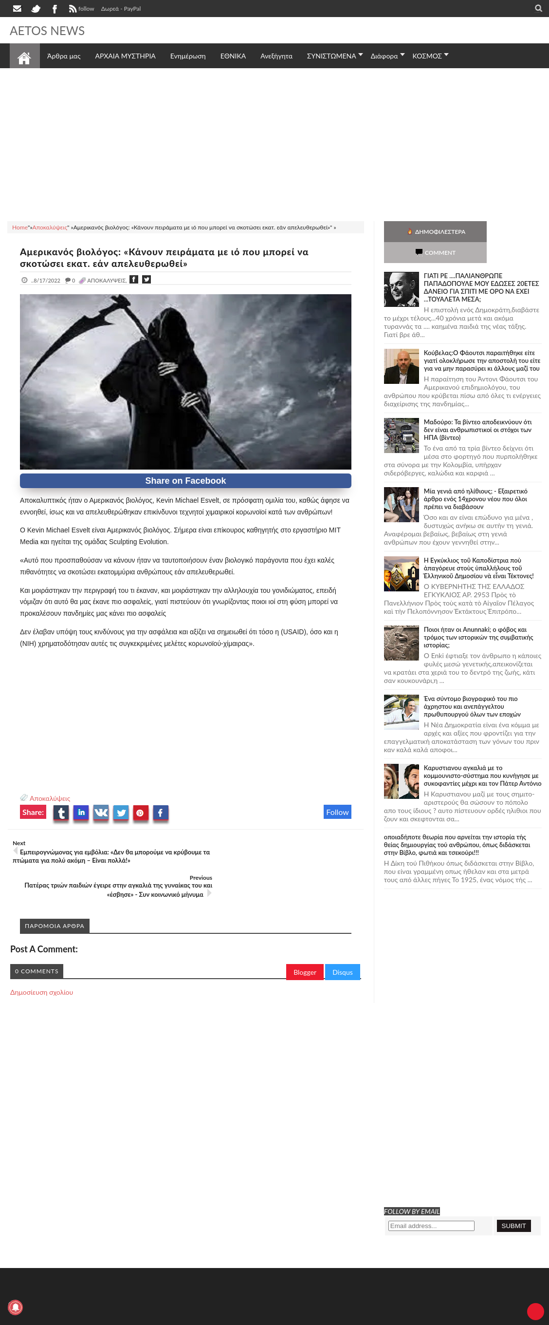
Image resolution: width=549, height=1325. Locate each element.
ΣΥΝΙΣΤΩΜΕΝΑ (331, 56)
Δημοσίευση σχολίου (41, 957)
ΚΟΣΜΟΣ (427, 56)
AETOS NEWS (50, 30)
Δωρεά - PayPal (121, 8)
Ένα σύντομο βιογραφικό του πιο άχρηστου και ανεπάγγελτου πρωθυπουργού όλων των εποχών (472, 685)
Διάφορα (384, 56)
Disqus (342, 937)
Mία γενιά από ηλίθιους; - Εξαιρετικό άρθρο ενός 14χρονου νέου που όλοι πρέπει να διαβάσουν (476, 478)
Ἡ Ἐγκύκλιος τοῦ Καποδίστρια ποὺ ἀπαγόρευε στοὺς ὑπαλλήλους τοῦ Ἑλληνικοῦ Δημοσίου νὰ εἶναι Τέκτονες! (479, 547)
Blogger (304, 937)
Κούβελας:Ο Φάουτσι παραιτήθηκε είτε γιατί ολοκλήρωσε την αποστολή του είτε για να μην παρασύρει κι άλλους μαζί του (482, 339)
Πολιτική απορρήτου (192, 1316)
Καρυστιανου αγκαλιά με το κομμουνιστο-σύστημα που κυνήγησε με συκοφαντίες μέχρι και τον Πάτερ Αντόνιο (483, 754)
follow (80, 10)
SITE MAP (148, 1316)
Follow (337, 811)
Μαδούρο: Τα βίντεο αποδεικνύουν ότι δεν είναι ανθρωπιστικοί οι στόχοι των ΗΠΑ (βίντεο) (478, 408)
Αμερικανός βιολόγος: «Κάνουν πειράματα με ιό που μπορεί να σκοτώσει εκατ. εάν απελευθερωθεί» (172, 257)
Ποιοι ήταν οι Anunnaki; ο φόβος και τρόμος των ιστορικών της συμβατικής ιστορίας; (478, 616)
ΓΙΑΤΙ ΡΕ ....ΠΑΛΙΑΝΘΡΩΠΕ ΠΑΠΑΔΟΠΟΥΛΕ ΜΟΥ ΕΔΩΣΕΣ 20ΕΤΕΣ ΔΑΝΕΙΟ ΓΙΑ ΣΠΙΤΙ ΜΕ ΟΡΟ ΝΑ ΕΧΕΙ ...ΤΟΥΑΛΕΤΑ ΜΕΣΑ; (481, 266)
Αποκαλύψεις (50, 798)
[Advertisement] (274, 143)
